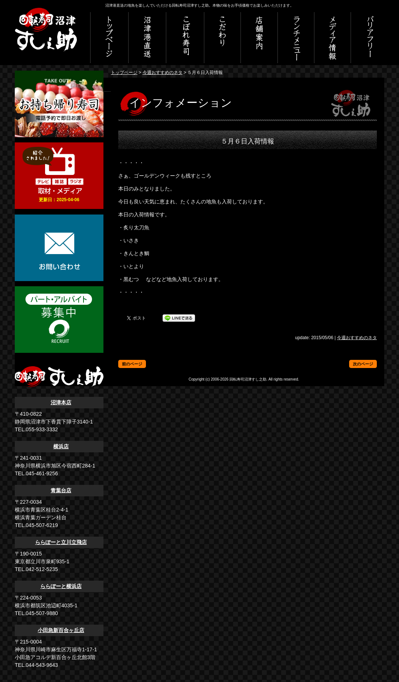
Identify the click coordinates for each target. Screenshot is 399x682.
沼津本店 (61, 402)
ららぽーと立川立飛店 (61, 542)
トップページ (124, 72)
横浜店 (61, 446)
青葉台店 (61, 490)
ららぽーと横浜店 (61, 586)
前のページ (132, 364)
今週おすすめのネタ (163, 72)
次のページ (363, 364)
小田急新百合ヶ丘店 (61, 630)
